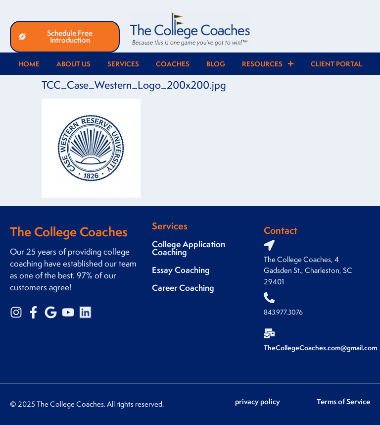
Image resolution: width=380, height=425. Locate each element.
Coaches (173, 63)
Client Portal (336, 63)
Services (123, 63)
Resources (268, 63)
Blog (215, 63)
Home (29, 63)
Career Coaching (183, 287)
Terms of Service (343, 401)
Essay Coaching (181, 269)
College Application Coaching (188, 248)
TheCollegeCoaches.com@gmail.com (320, 347)
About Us (73, 63)
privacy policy (257, 401)
